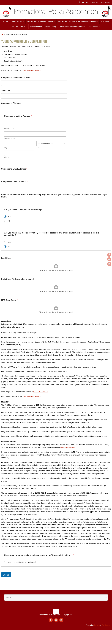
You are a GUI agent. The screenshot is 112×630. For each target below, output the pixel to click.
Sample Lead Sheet (40, 392)
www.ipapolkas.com (67, 447)
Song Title (6, 90)
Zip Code (7, 157)
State (38, 148)
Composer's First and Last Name (16, 78)
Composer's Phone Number (14, 182)
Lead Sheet (7, 258)
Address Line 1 (9, 128)
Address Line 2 (9, 138)
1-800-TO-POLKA (105, 2)
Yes (9, 217)
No (9, 221)
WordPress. (106, 625)
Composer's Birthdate (11, 103)
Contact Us (94, 2)
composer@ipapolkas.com (32, 396)
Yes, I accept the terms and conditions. (24, 562)
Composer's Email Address (14, 169)
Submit (6, 575)
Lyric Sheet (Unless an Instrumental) (17, 279)
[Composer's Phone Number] (34, 187)
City (5, 148)
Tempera (97, 625)
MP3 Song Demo (9, 300)
